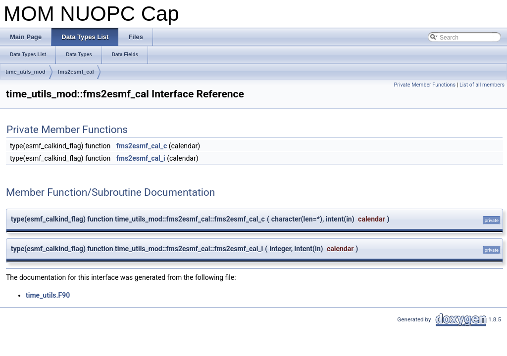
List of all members (482, 85)
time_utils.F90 (48, 295)
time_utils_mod (25, 72)
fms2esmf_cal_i (140, 158)
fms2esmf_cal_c (141, 146)
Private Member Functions (425, 85)
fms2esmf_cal (76, 72)
